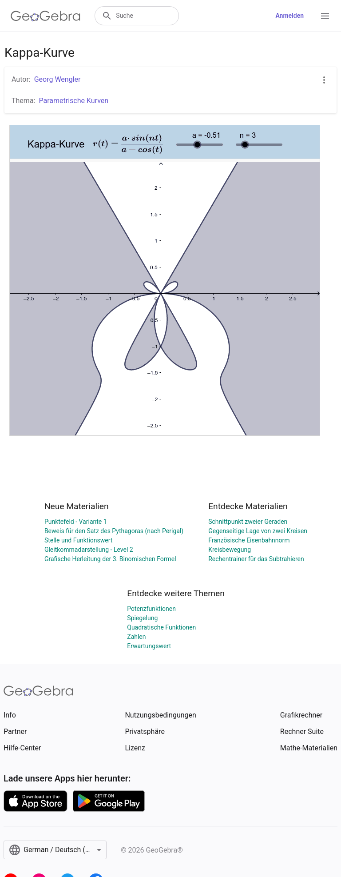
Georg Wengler (57, 79)
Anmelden (289, 15)
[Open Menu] (325, 16)
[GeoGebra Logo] (45, 16)
